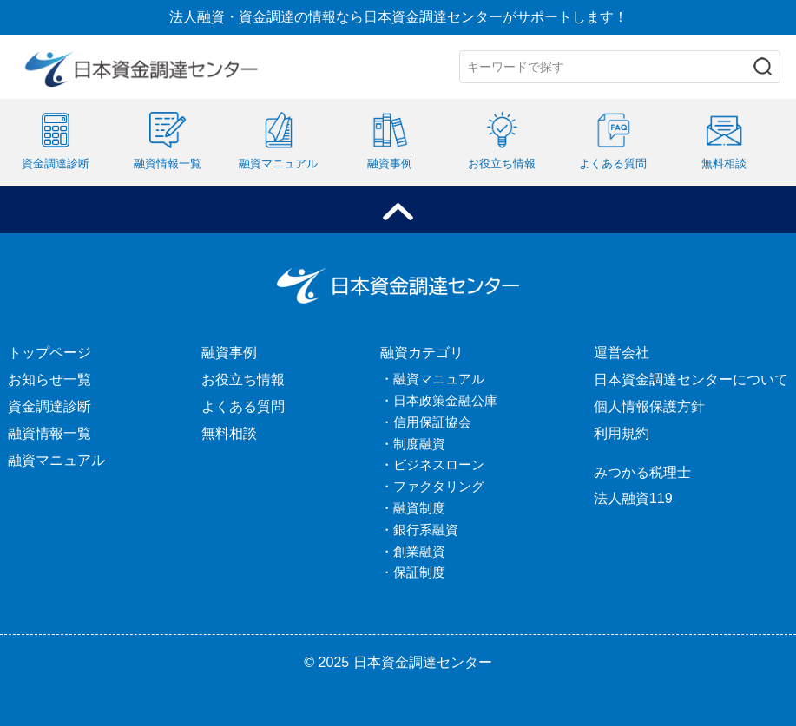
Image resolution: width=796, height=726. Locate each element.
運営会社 (621, 352)
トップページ (49, 352)
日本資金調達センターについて (691, 379)
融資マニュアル (56, 460)
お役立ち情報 (243, 379)
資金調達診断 (49, 406)
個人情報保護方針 (649, 406)
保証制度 (419, 572)
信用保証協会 (432, 422)
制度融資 (419, 443)
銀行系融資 (425, 529)
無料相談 (229, 433)
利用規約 (621, 433)
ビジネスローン (438, 464)
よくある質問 (243, 406)
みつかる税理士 (642, 472)
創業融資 (419, 551)
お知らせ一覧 (49, 379)
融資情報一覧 (49, 433)
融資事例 (229, 352)
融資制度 (419, 507)
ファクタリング (438, 486)
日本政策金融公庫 (445, 400)
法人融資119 (633, 498)
